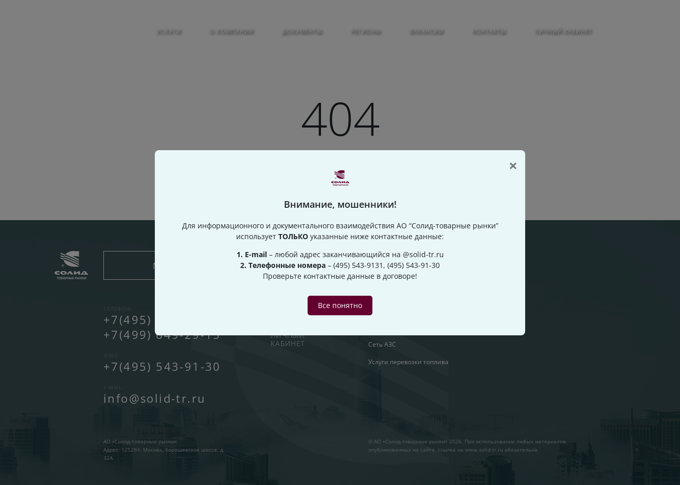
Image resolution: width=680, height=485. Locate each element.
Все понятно (340, 305)
